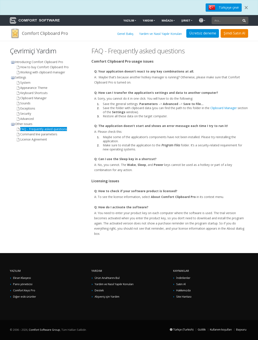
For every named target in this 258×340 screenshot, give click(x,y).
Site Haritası (183, 296)
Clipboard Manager (223, 108)
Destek (99, 290)
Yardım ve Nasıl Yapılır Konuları (160, 34)
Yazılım (128, 20)
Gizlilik (202, 329)
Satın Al (181, 284)
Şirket (185, 20)
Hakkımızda (183, 290)
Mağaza (167, 20)
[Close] (246, 7)
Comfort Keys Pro (24, 290)
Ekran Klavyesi (22, 278)
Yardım (148, 20)
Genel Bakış (125, 34)
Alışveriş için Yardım (107, 296)
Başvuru (241, 329)
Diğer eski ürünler (24, 296)
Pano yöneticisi (22, 284)
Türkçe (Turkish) (181, 329)
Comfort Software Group (44, 330)
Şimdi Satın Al (234, 33)
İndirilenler (183, 278)
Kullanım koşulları (221, 329)
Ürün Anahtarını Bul (107, 278)
